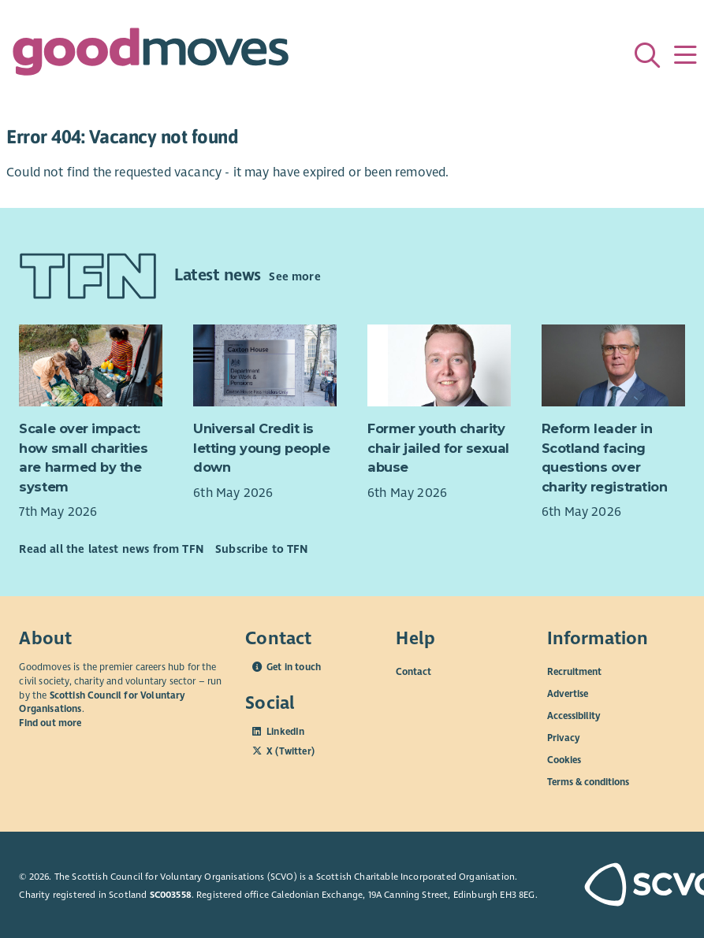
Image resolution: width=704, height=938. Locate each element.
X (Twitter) (290, 751)
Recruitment (574, 671)
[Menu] (685, 55)
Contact (413, 671)
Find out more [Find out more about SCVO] (50, 723)
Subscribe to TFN (261, 549)
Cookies (564, 760)
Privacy (563, 737)
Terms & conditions (588, 782)
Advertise (567, 693)
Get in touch (293, 667)
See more (294, 276)
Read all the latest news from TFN (111, 549)
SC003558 (171, 894)
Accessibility (574, 715)
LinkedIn (285, 731)
